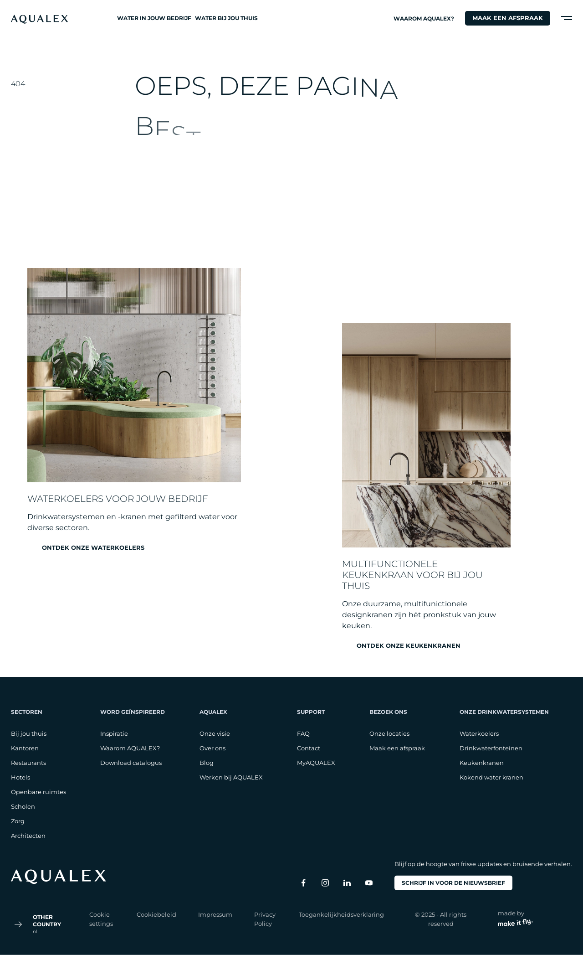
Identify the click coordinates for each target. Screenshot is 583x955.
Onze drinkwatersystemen (504, 711)
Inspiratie (114, 733)
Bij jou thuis (28, 733)
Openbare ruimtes (38, 791)
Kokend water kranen (491, 777)
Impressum (215, 914)
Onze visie (214, 733)
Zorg (18, 821)
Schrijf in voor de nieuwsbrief (453, 882)
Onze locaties (389, 733)
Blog (206, 762)
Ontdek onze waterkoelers (93, 547)
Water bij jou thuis (226, 18)
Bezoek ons (388, 711)
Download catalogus (131, 762)
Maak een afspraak (507, 17)
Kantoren (25, 748)
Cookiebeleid (156, 914)
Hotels (20, 777)
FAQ (303, 733)
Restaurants (28, 762)
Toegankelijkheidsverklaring (341, 914)
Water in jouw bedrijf (154, 18)
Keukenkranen (482, 762)
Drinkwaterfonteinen (491, 748)
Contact (308, 748)
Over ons (212, 748)
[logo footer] (58, 877)
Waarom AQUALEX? (424, 18)
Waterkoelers (479, 733)
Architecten (28, 835)
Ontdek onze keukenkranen (408, 645)
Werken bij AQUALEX (231, 777)
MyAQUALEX (316, 762)
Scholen (23, 806)
